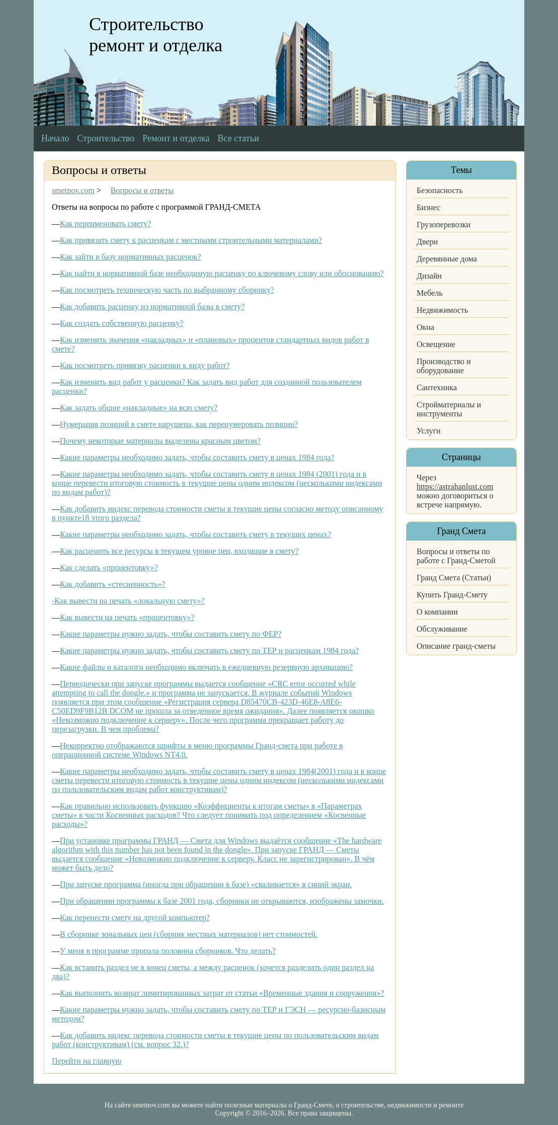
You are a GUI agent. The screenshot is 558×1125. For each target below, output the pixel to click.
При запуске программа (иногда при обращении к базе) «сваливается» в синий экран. (206, 884)
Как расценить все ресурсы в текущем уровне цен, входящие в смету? (179, 551)
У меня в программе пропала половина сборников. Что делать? (168, 950)
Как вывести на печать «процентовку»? (127, 617)
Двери (427, 241)
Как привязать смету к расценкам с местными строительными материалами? (191, 240)
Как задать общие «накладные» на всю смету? (138, 407)
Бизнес (428, 207)
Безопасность (440, 190)
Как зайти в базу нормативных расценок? (130, 256)
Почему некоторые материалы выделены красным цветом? (160, 441)
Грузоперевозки (443, 224)
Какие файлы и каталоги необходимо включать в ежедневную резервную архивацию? (206, 667)
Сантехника (437, 387)
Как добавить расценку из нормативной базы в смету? (152, 306)
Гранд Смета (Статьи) (454, 577)
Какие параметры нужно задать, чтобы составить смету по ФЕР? (171, 634)
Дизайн (429, 276)
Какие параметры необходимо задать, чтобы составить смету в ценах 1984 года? (197, 457)
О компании (437, 612)
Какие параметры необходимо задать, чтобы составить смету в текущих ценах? (195, 534)
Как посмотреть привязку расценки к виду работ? (145, 365)
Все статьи (238, 138)
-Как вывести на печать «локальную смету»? (128, 600)
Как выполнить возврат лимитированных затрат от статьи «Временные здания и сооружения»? (222, 993)
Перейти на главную (86, 1061)
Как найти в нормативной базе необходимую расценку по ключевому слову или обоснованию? (222, 273)
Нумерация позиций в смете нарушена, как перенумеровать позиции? (179, 424)
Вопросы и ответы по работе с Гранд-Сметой (456, 556)
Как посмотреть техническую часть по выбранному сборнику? (167, 290)
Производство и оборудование (444, 366)
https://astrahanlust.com (455, 486)
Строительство (105, 138)
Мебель (429, 293)
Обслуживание (442, 629)
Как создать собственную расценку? (122, 323)
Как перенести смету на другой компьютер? (135, 917)
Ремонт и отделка (175, 138)
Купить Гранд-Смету (452, 594)
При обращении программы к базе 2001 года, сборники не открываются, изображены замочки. (222, 901)
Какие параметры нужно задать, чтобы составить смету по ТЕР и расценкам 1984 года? (209, 650)
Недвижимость (442, 310)
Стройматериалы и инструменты (449, 409)
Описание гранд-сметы (456, 646)
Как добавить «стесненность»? (113, 584)
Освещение (436, 344)
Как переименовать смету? (105, 223)
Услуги (429, 430)
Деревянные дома (447, 258)
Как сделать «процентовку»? (109, 567)
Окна (425, 327)
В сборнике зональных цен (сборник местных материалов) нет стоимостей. (188, 934)
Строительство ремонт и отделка (155, 34)
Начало (55, 138)
